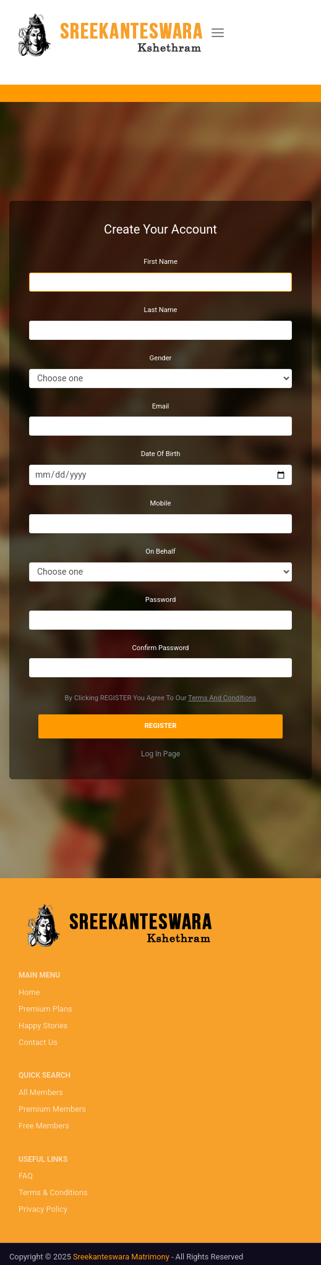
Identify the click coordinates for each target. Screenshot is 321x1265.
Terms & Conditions (53, 1192)
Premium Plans (45, 1008)
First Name (160, 262)
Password (160, 600)
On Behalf (160, 552)
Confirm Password (160, 648)
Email (160, 406)
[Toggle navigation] (218, 33)
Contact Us (38, 1042)
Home (29, 992)
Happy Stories (43, 1025)
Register (161, 726)
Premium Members (52, 1109)
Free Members (44, 1125)
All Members (41, 1092)
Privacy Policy (43, 1209)
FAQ (26, 1175)
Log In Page (160, 754)
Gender (161, 358)
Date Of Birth (161, 454)
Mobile (160, 503)
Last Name (160, 310)
